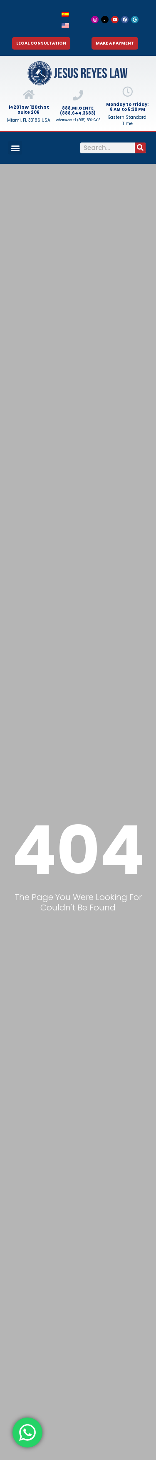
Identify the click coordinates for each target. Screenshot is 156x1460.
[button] (15, 148)
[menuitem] (65, 14)
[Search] (140, 147)
